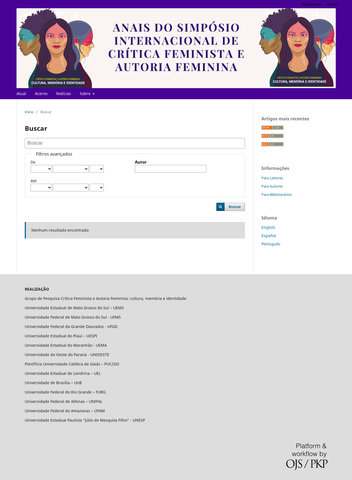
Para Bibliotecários (276, 194)
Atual (21, 93)
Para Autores (272, 186)
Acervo (41, 93)
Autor (141, 162)
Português (270, 243)
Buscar (235, 207)
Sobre (86, 93)
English (268, 227)
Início (29, 111)
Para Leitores (272, 177)
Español (268, 235)
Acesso (332, 4)
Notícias (63, 93)
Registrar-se (311, 4)
